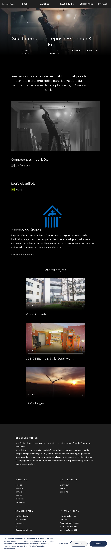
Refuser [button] (78, 544)
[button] (44, 4)
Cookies (63, 519)
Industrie (19, 499)
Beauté (18, 495)
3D (16, 526)
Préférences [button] (63, 544)
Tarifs (62, 488)
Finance (19, 488)
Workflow (64, 485)
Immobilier (20, 492)
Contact (102, 4)
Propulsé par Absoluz (69, 523)
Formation (20, 502)
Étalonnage (20, 519)
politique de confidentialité (27, 546)
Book (24, 4)
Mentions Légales (68, 516)
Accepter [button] (98, 544)
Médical (18, 485)
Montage (19, 523)
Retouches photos (23, 530)
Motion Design (22, 516)
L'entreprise (86, 4)
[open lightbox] (55, 126)
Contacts (64, 492)
